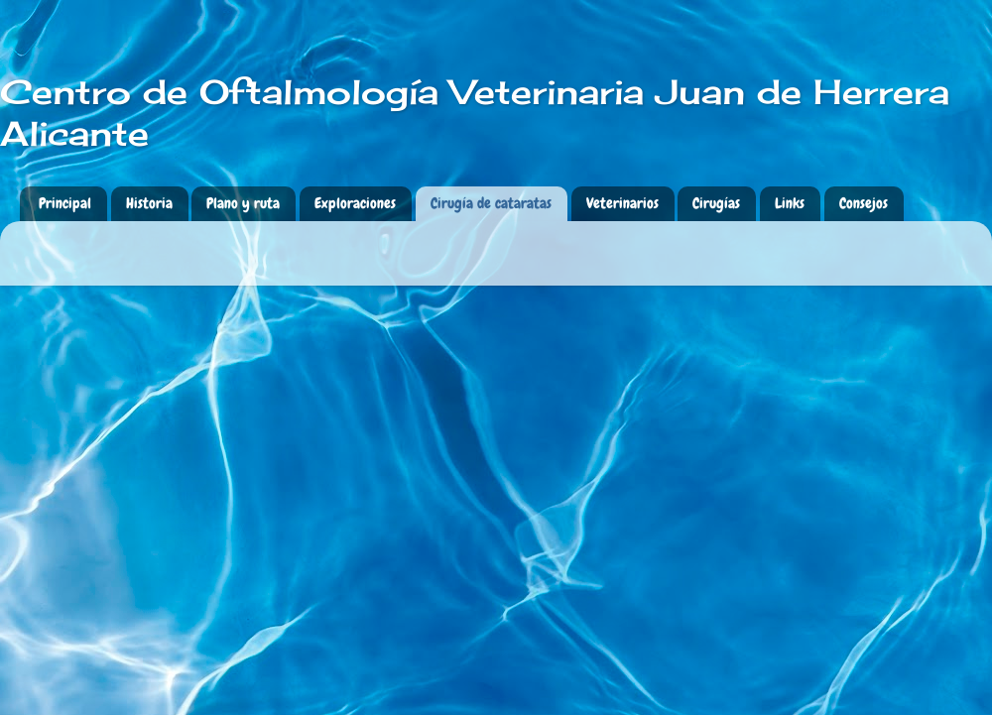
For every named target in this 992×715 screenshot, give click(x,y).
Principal (65, 203)
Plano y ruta (243, 203)
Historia (149, 203)
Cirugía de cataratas (491, 203)
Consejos (863, 203)
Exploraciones (355, 203)
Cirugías (716, 203)
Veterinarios (622, 203)
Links (790, 203)
